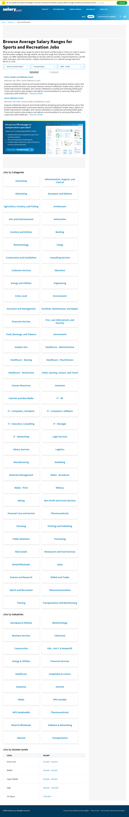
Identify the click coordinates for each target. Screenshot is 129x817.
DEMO (91, 16)
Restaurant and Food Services (59, 551)
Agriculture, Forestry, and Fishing (21, 206)
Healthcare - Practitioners (59, 359)
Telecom (21, 737)
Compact (54, 72)
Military (60, 487)
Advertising (21, 193)
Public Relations (21, 538)
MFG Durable (59, 699)
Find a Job (104, 9)
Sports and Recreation (21, 590)
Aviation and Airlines (21, 231)
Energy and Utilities (21, 283)
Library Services (21, 449)
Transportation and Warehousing (60, 602)
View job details (36, 93)
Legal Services (59, 436)
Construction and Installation (21, 257)
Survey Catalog (76, 9)
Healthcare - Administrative (59, 347)
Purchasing (60, 538)
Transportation (60, 737)
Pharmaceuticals (60, 513)
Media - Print (21, 487)
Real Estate (21, 551)
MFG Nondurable (21, 712)
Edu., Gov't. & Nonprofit (59, 648)
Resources (91, 9)
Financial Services (21, 321)
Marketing (60, 462)
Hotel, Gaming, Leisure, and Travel (60, 372)
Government (59, 334)
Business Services (21, 635)
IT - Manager (59, 423)
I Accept (122, 3)
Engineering (60, 283)
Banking (60, 231)
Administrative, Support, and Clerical (60, 181)
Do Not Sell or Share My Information (113, 811)
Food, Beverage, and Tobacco (21, 334)
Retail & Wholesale (21, 725)
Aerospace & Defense (21, 622)
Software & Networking (60, 725)
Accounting (21, 180)
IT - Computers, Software (60, 411)
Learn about (20, 150)
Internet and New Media (21, 398)
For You (46, 9)
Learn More (101, 3)
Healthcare (21, 673)
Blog (84, 17)
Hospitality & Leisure (60, 673)
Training (21, 602)
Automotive (60, 219)
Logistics (59, 449)
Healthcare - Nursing (21, 359)
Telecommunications (60, 590)
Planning (21, 526)
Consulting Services (60, 257)
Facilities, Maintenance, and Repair (60, 308)
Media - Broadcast (59, 474)
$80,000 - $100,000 (50, 787)
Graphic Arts (21, 347)
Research (11, 22)
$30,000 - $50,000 (50, 770)
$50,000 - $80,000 (50, 779)
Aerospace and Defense (60, 193)
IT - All (60, 398)
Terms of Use (95, 811)
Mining (21, 500)
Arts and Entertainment (21, 219)
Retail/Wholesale (21, 564)
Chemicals (59, 635)
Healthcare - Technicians (21, 372)
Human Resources (21, 385)
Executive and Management (21, 308)
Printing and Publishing (60, 526)
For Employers (59, 9)
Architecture (59, 206)
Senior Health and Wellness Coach (18, 77)
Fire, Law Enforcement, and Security (60, 321)
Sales (60, 564)
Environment (60, 295)
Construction (21, 648)
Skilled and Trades (59, 577)
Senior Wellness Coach (13, 98)
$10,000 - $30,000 (50, 761)
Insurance (60, 385)
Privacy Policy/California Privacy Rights (76, 811)
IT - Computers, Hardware (21, 411)
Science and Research (21, 577)
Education (60, 270)
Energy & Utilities (21, 661)
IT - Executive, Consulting (21, 423)
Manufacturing (21, 462)
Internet (60, 686)
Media (21, 699)
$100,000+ (47, 796)
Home (3, 22)
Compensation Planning (106, 17)
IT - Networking (21, 436)
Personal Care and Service (21, 513)
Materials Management (21, 474)
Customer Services (21, 270)
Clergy (60, 244)
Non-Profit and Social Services (60, 500)
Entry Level (21, 295)
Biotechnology (21, 244)
